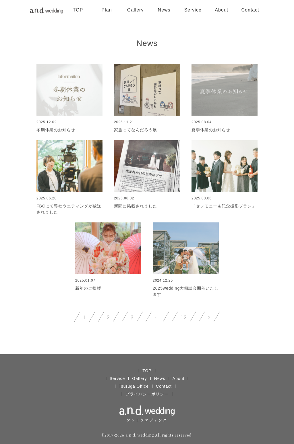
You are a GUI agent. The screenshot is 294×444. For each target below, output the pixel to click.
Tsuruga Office (134, 386)
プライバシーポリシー (147, 394)
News (164, 9)
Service (192, 9)
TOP (78, 9)
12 (184, 317)
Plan (107, 9)
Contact (250, 9)
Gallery (135, 9)
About (221, 9)
